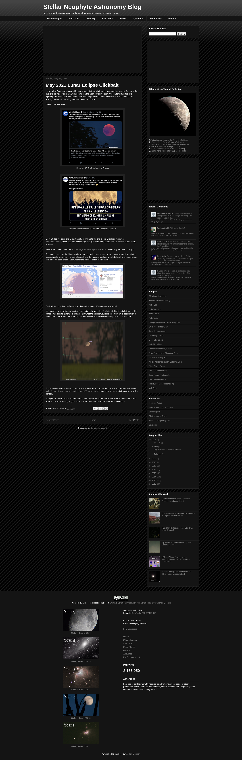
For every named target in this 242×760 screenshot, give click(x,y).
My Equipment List (131, 657)
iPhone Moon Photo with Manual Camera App (170, 144)
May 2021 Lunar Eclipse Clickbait (82, 85)
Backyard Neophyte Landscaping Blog (164, 322)
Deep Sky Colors (156, 340)
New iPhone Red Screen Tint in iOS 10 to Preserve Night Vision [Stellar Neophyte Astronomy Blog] (172, 249)
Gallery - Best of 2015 (81, 661)
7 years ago (174, 235)
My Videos (138, 18)
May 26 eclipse (117, 242)
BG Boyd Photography (158, 327)
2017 (154, 466)
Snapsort (152, 425)
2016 (154, 470)
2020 (154, 459)
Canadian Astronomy (157, 331)
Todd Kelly (161, 256)
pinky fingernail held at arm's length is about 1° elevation (71, 391)
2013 (154, 480)
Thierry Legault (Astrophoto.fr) (161, 384)
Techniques (156, 18)
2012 (154, 484)
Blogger (136, 754)
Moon (123, 18)
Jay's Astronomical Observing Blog (163, 353)
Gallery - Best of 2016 (81, 633)
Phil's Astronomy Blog (158, 371)
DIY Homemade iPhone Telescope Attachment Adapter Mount (176, 500)
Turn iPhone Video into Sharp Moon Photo (168, 151)
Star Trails (74, 18)
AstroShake (154, 314)
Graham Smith (163, 228)
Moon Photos (129, 647)
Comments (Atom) (98, 428)
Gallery (172, 18)
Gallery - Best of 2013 (81, 718)
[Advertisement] (92, 48)
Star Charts (108, 18)
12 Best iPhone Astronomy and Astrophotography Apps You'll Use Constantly (176, 559)
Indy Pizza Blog (155, 344)
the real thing (65, 99)
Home (93, 420)
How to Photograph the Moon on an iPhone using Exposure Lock (176, 573)
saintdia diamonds (165, 213)
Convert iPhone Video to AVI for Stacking (168, 149)
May (156, 446)
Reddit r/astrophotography (160, 421)
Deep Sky (90, 18)
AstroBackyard (155, 309)
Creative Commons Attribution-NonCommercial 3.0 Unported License (140, 603)
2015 (154, 473)
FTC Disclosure (130, 629)
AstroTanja (153, 318)
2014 (154, 477)
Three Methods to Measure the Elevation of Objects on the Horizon (178, 514)
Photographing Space (158, 416)
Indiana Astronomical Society (161, 407)
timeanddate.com (53, 242)
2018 (154, 462)
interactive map (99, 254)
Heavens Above (155, 403)
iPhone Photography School (160, 349)
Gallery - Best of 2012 (81, 746)
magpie (160, 271)
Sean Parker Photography (159, 375)
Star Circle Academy (157, 379)
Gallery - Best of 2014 (81, 689)
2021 (154, 440)
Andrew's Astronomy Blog (159, 300)
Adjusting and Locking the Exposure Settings (169, 140)
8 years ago (167, 264)
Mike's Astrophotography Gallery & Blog (165, 362)
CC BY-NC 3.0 (149, 613)
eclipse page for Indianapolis (84, 249)
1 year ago (159, 222)
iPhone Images (54, 18)
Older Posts (133, 420)
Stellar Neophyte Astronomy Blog (92, 6)
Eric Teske (60, 408)
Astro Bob (153, 305)
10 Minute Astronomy (158, 296)
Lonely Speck (154, 412)
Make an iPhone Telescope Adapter (165, 147)
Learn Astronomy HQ (157, 358)
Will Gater (153, 388)
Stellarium (107, 311)
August (157, 443)
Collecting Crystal (156, 336)
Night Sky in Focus (157, 366)
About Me (127, 654)
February (158, 454)
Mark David (162, 242)
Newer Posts (52, 420)
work (77, 603)
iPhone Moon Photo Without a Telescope (168, 142)
